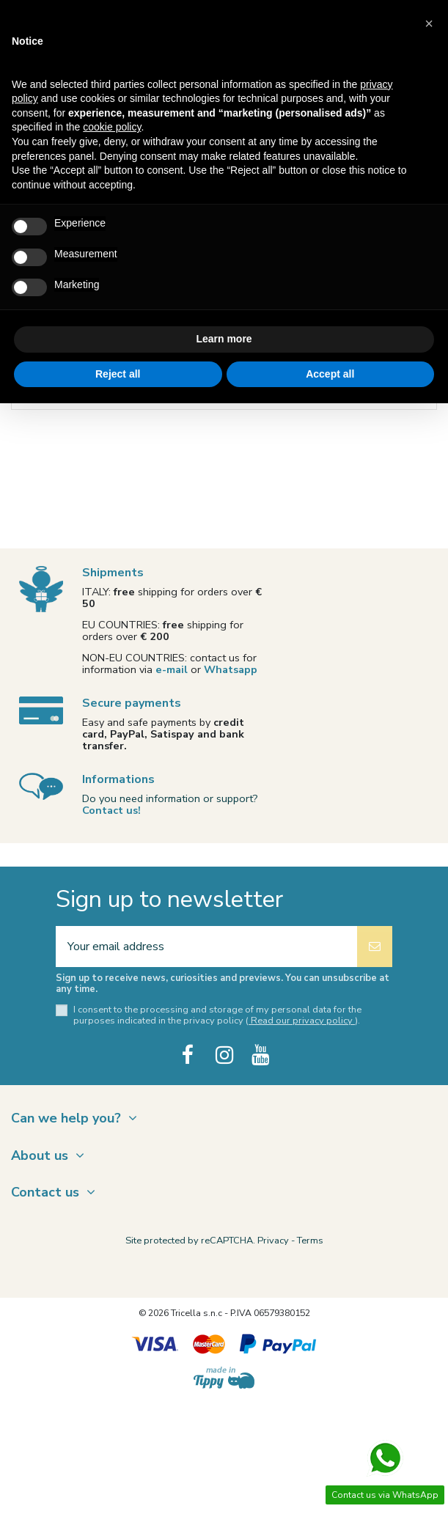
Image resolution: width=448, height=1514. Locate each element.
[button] (429, 23)
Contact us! (111, 810)
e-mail (171, 669)
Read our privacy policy (302, 1020)
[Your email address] (206, 946)
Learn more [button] (223, 339)
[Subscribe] (374, 946)
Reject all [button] (117, 374)
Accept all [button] (330, 374)
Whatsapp (230, 669)
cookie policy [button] (112, 127)
